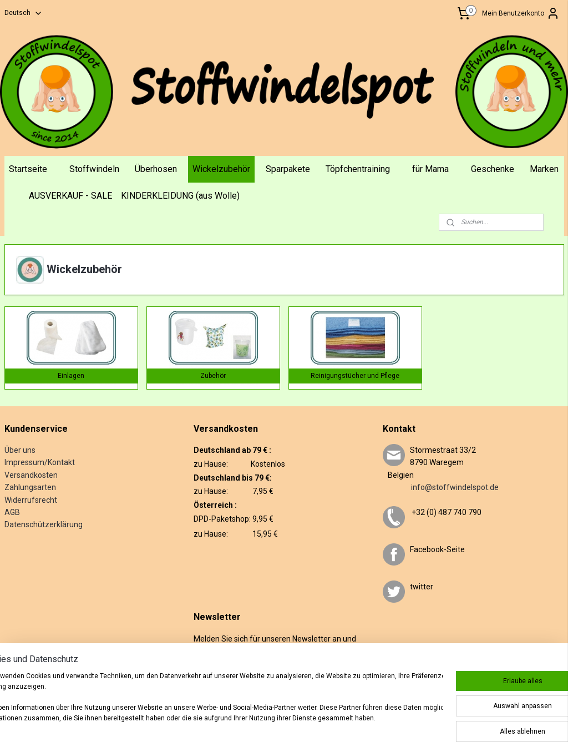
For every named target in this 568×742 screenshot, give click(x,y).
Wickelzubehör (221, 169)
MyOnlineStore (442, 717)
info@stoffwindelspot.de (441, 487)
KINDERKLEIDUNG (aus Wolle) (180, 195)
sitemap (284, 717)
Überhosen (156, 169)
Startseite (28, 169)
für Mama (430, 169)
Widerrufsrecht (30, 500)
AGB (12, 512)
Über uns (20, 450)
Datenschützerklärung (43, 524)
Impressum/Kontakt (39, 462)
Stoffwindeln (94, 169)
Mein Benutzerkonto (521, 13)
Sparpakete (288, 169)
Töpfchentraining (358, 169)
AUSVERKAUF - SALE (70, 195)
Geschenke (492, 169)
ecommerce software (347, 717)
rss (305, 717)
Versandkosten (31, 475)
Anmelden (218, 674)
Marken (544, 169)
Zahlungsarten (30, 487)
